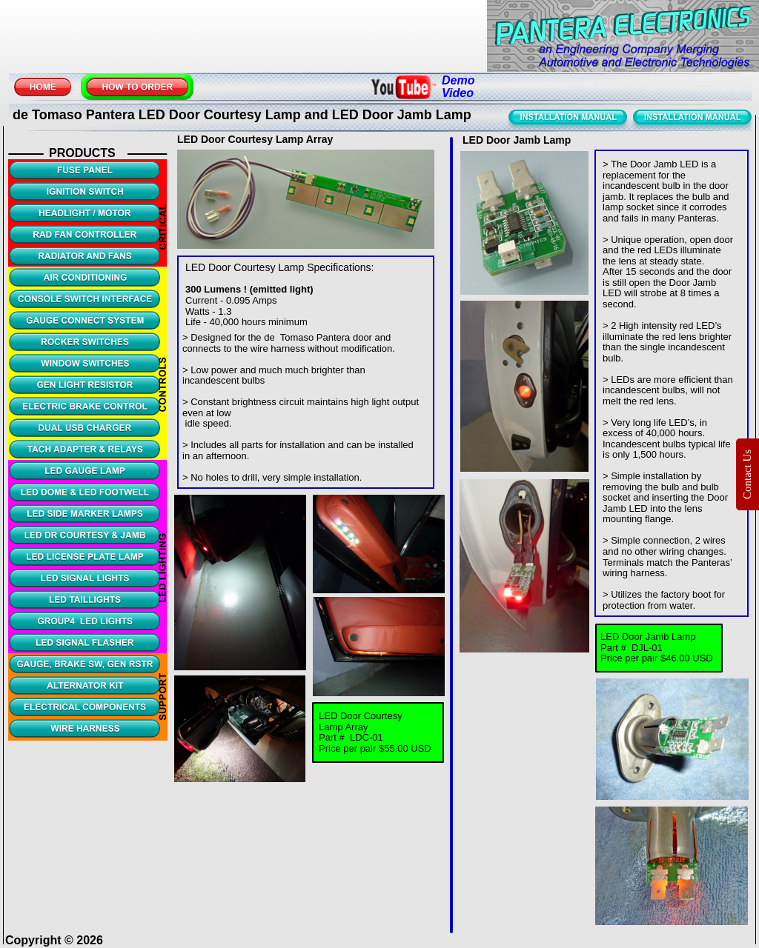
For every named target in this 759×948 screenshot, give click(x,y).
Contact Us (747, 473)
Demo (460, 80)
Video (458, 93)
